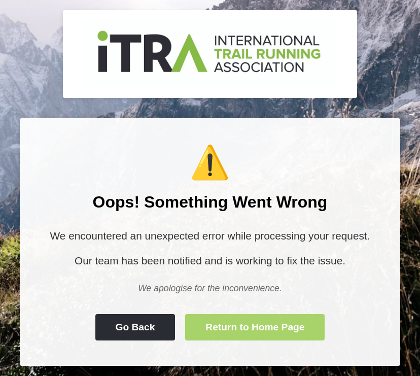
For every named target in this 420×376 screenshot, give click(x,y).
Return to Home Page (254, 327)
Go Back (135, 327)
